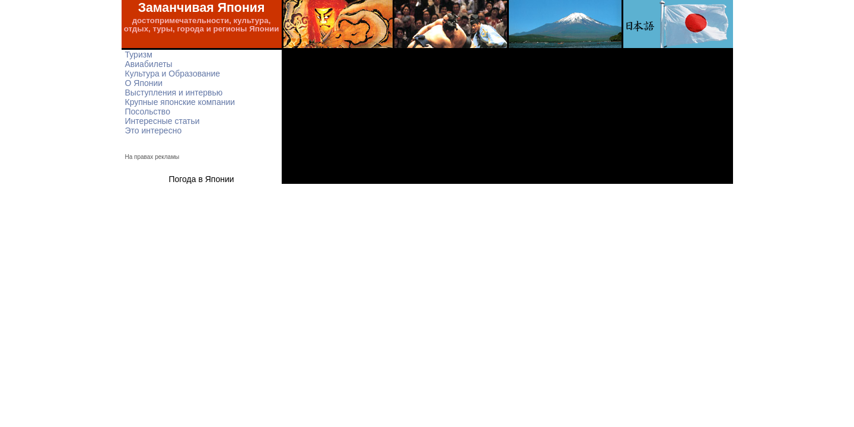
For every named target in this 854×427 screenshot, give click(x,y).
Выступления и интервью (174, 92)
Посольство (147, 111)
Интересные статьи (162, 121)
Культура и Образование (173, 73)
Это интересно (153, 130)
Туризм (138, 54)
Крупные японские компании (180, 102)
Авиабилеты (149, 64)
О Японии (144, 83)
